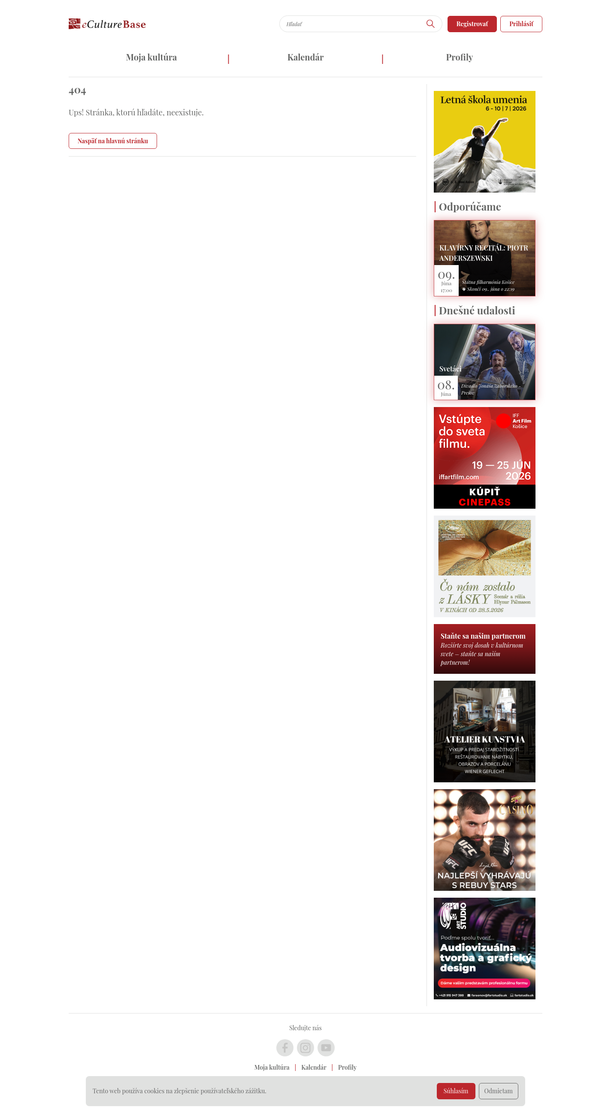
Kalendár (305, 57)
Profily (459, 57)
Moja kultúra (151, 57)
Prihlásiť (521, 24)
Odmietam (498, 1091)
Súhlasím (456, 1091)
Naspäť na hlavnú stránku (113, 141)
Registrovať (472, 24)
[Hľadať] (430, 23)
